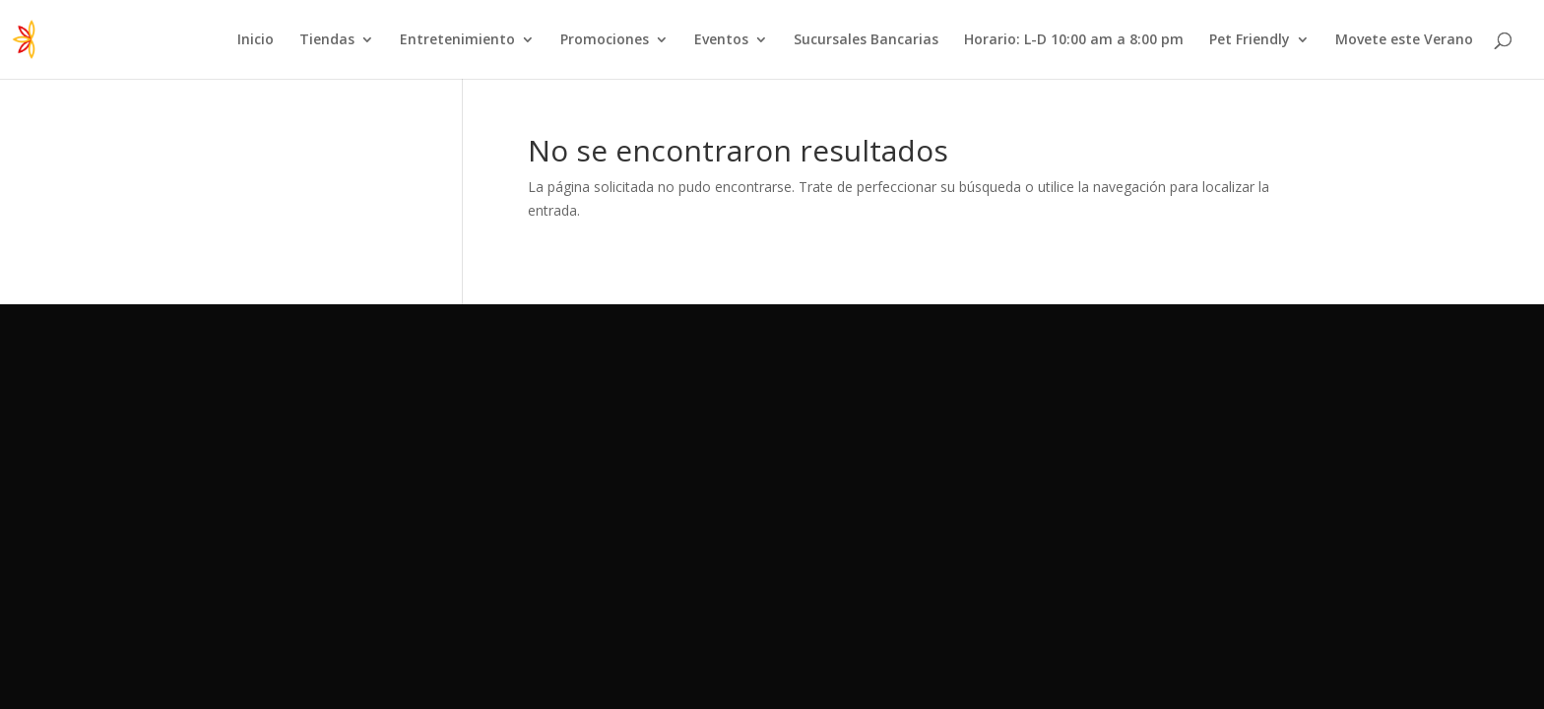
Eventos (721, 40)
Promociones (604, 40)
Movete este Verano (1404, 40)
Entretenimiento (457, 40)
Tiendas (326, 40)
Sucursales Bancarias (866, 40)
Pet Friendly (1249, 40)
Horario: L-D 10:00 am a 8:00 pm (1074, 40)
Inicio (255, 40)
